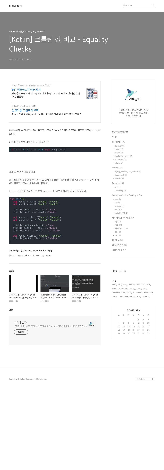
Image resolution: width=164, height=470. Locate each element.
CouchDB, (116, 328)
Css (118, 187)
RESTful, (115, 332)
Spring (120, 145)
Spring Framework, (135, 328)
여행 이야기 (119, 249)
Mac (118, 199)
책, (119, 320)
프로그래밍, (141, 320)
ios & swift (121, 175)
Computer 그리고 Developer (127, 195)
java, (145, 324)
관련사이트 (141, 458)
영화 (118, 225)
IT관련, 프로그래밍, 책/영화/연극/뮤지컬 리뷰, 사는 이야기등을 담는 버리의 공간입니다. (51, 406)
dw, (121, 332)
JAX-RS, (132, 320)
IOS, (139, 332)
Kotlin (119, 152)
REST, (114, 320)
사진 (118, 235)
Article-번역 (121, 213)
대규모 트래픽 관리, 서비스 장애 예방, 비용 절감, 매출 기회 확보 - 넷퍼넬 (47, 114)
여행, (146, 328)
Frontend (118, 183)
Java (119, 149)
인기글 (123, 306)
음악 (118, 232)
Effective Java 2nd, (120, 324)
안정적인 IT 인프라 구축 (25, 110)
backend (118, 141)
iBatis (119, 163)
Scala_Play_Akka (123, 156)
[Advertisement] (55, 145)
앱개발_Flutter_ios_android (128, 171)
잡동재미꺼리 (119, 244)
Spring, (133, 324)
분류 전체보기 (120, 132)
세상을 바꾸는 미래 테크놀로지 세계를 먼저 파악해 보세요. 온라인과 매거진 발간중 (46, 95)
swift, (139, 324)
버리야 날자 (15, 5)
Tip (117, 202)
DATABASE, (146, 332)
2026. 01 (133, 345)
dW (118, 209)
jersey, (124, 320)
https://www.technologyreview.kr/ (29, 85)
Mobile (117, 167)
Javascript (121, 190)
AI (114, 136)
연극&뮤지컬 (121, 228)
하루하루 (117, 240)
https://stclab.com (21, 106)
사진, (123, 328)
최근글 (115, 306)
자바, (151, 328)
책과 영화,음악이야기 (123, 217)
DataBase (121, 159)
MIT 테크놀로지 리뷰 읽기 (26, 89)
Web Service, (130, 332)
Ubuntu (119, 206)
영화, (149, 320)
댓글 (11, 389)
